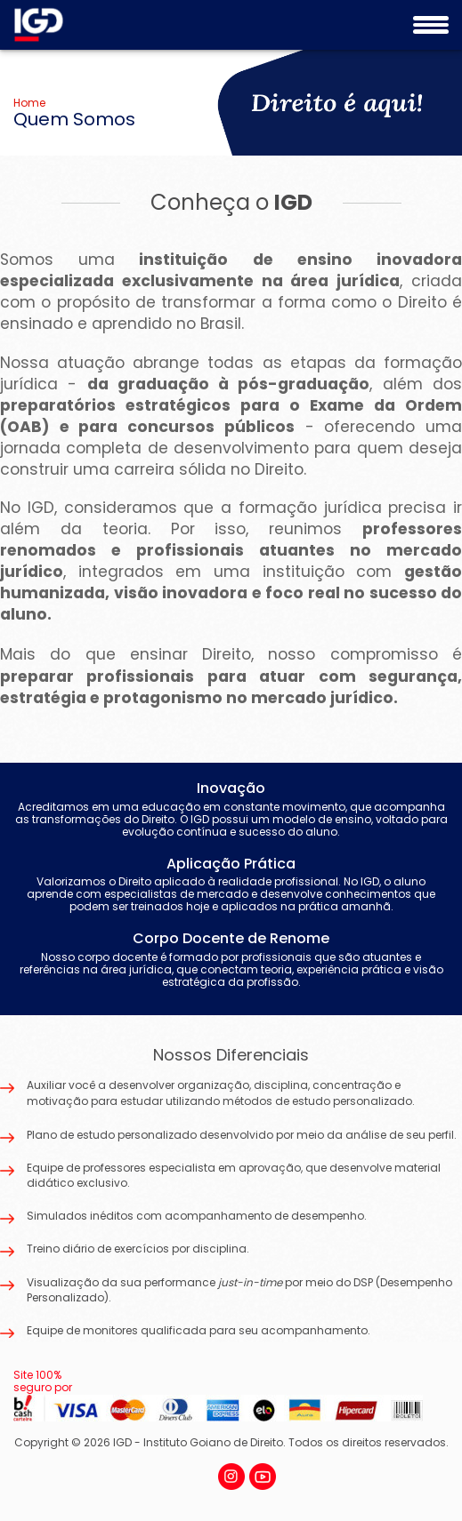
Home (29, 102)
